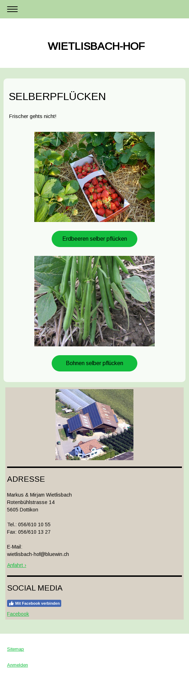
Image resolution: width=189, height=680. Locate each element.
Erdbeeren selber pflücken (94, 239)
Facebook (18, 614)
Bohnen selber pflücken (94, 363)
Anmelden (17, 665)
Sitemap (15, 649)
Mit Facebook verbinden (34, 603)
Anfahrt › (16, 565)
